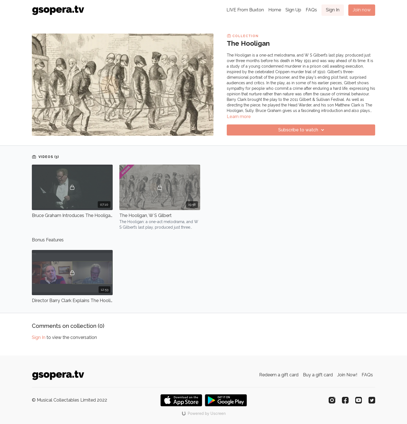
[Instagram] (332, 400)
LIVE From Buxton (245, 9)
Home (274, 9)
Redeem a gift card (278, 374)
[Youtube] (358, 400)
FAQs (311, 9)
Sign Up (293, 9)
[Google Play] (226, 400)
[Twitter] (372, 400)
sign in (38, 337)
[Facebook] (345, 400)
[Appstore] (181, 400)
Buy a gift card (318, 374)
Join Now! (347, 374)
